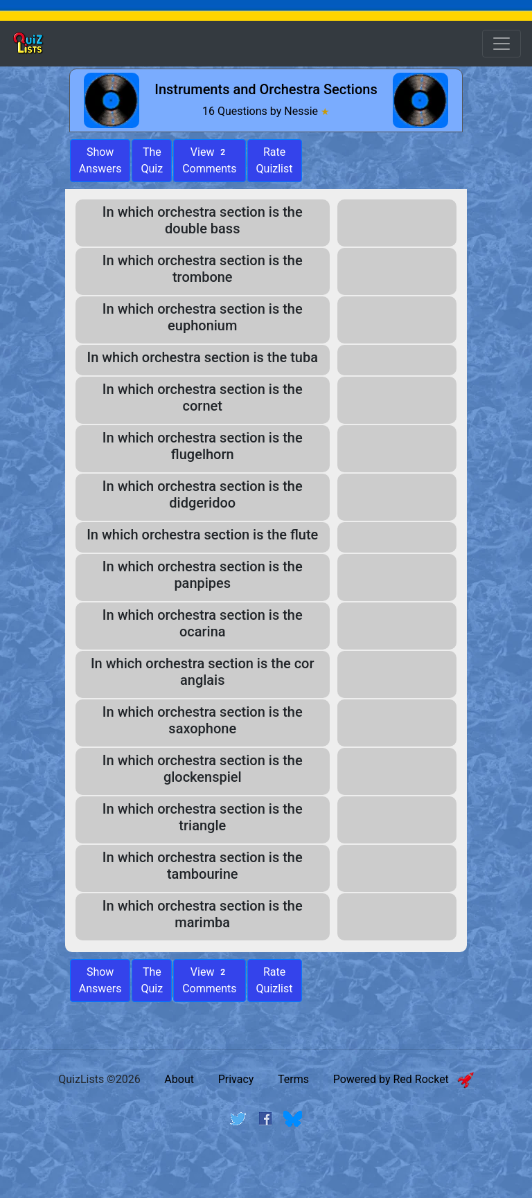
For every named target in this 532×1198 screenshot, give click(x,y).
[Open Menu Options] (501, 43)
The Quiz (152, 160)
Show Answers (100, 980)
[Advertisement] (266, 1172)
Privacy (236, 1079)
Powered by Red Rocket (403, 1079)
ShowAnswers (100, 160)
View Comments (209, 160)
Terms (293, 1079)
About (179, 1079)
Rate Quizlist (274, 160)
